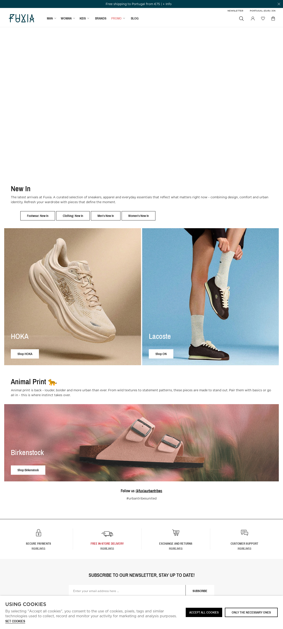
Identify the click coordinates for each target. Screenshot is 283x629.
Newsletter (235, 10)
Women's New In (138, 215)
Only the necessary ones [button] (251, 612)
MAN (50, 19)
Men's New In (106, 215)
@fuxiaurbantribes (149, 491)
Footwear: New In (37, 215)
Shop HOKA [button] (24, 353)
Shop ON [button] (161, 353)
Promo (116, 19)
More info (38, 548)
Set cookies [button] (15, 621)
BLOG (135, 19)
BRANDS (100, 19)
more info (107, 548)
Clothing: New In (73, 215)
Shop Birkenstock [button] (28, 470)
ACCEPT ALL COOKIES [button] (204, 612)
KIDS (83, 19)
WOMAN (66, 19)
